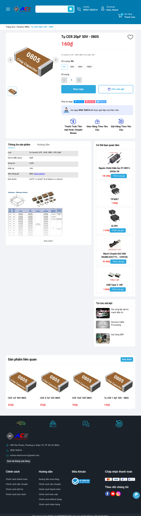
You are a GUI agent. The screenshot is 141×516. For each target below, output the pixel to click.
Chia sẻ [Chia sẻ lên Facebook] (78, 102)
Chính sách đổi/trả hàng (50, 499)
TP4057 (115, 199)
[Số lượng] (71, 80)
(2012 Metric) (39, 173)
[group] (33, 60)
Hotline (90, 9)
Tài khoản (112, 8)
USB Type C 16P (114, 285)
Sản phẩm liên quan (22, 359)
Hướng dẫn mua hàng (49, 479)
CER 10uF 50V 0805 (82, 398)
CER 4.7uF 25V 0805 (50, 398)
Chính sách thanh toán (49, 489)
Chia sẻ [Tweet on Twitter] (101, 102)
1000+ (89, 67)
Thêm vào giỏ (119, 176)
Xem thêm (127, 359)
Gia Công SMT (117, 334)
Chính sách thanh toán (16, 479)
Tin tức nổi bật (104, 303)
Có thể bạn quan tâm (107, 145)
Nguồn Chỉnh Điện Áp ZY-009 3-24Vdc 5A (114, 170)
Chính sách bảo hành (16, 494)
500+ (80, 67)
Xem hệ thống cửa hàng (18, 461)
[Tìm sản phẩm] (54, 9)
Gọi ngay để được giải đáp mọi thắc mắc (94, 110)
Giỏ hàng (128, 16)
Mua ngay (78, 89)
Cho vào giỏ (118, 89)
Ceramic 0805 (23, 27)
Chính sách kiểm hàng (49, 504)
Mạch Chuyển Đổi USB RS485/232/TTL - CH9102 (114, 255)
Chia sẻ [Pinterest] (90, 102)
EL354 (114, 226)
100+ (72, 67)
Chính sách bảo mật (48, 494)
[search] (71, 9)
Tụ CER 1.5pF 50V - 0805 (116, 398)
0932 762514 (16, 450)
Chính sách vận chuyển (50, 484)
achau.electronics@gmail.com (24, 455)
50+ (64, 67)
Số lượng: (65, 74)
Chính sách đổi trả (14, 489)
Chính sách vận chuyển (17, 484)
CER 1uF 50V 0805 (17, 398)
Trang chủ (10, 27)
